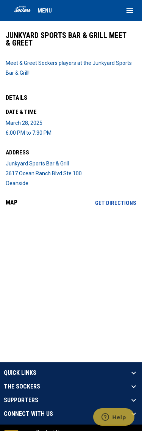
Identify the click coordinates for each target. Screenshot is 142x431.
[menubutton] (129, 10)
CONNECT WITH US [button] (28, 414)
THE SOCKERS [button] (22, 387)
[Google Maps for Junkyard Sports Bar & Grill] (71, 270)
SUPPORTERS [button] (21, 400)
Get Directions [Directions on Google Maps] (115, 203)
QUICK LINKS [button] (20, 373)
